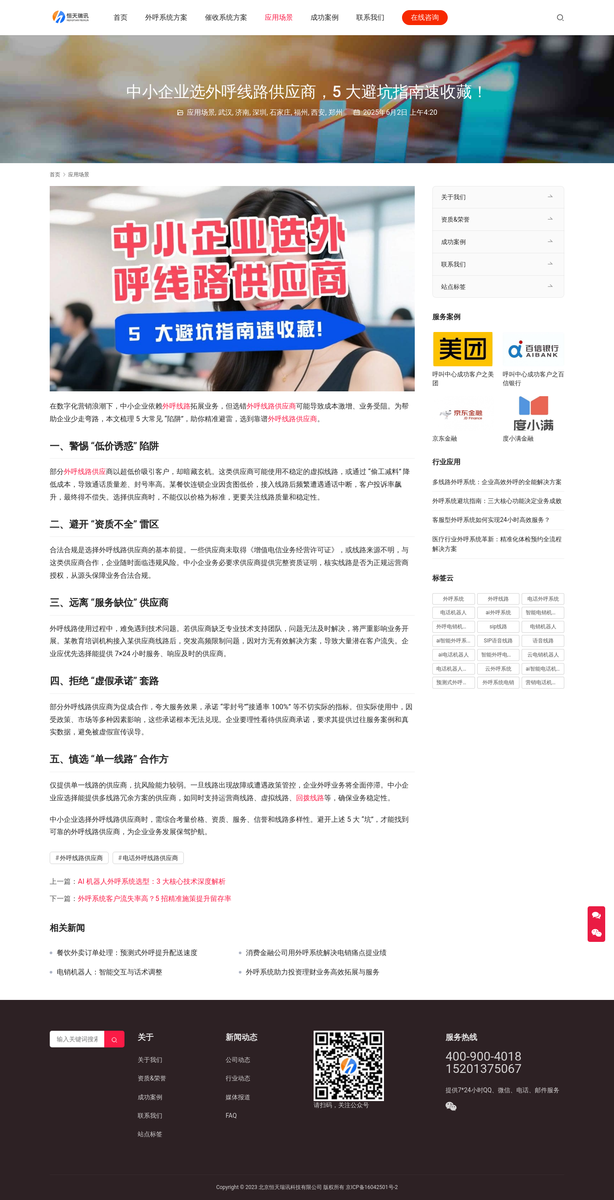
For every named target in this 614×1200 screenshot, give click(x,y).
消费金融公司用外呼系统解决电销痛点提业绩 (316, 953)
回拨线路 (310, 798)
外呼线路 (176, 406)
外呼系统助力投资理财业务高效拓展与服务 (313, 972)
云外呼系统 (498, 669)
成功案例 (326, 17)
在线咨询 (426, 17)
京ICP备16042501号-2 (372, 1187)
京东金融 (444, 438)
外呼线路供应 (85, 471)
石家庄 (280, 112)
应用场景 (280, 17)
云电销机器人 (543, 655)
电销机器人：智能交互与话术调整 (109, 972)
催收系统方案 (227, 17)
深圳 (259, 112)
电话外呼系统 (543, 599)
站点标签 (453, 286)
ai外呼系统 (498, 612)
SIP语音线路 (498, 641)
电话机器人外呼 (454, 669)
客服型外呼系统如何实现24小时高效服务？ (491, 519)
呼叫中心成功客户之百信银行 (533, 379)
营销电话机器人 (544, 682)
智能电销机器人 (544, 612)
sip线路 (498, 627)
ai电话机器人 (454, 655)
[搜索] (560, 17)
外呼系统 (453, 599)
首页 (122, 17)
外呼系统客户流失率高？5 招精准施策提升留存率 (154, 898)
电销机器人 (543, 627)
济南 (242, 112)
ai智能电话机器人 (545, 669)
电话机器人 (453, 612)
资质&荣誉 (455, 219)
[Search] (114, 1039)
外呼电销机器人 (454, 627)
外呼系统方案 (167, 17)
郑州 (336, 112)
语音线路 (543, 641)
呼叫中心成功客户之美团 (463, 379)
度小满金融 (518, 438)
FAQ (231, 1115)
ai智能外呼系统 (454, 641)
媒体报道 (238, 1097)
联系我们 (372, 17)
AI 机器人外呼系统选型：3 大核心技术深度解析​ (152, 881)
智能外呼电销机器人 (500, 655)
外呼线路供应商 (271, 406)
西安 (318, 112)
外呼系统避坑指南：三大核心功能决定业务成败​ (497, 500)
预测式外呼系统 (454, 682)
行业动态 (238, 1078)
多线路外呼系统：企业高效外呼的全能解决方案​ (497, 481)
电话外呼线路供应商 (150, 857)
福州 (301, 112)
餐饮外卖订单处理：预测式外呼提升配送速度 (127, 953)
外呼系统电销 (498, 682)
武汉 (225, 112)
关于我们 (453, 197)
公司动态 (238, 1059)
